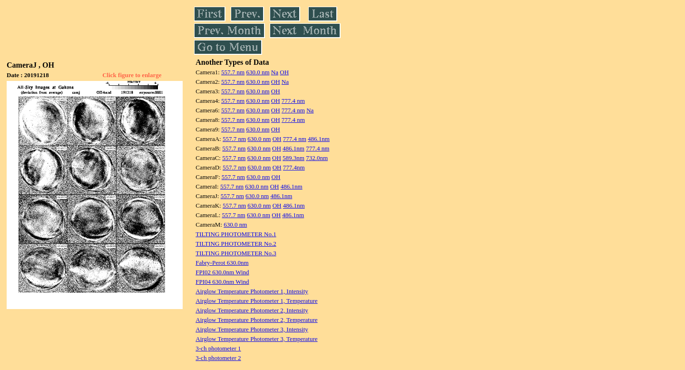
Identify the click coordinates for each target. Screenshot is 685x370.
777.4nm (294, 167)
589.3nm (293, 157)
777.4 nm (293, 100)
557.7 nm (233, 72)
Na (274, 72)
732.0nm (317, 157)
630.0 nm (257, 72)
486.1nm (319, 138)
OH (284, 72)
